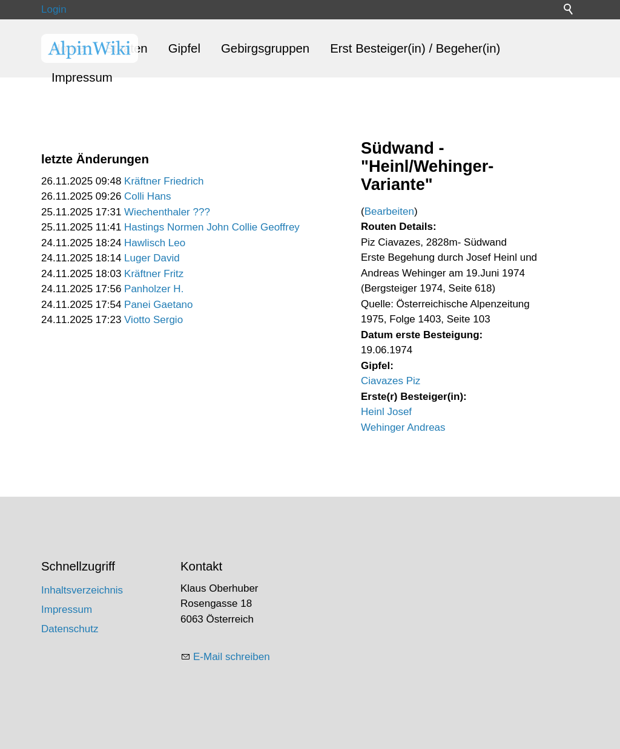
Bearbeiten (389, 211)
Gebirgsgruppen (265, 48)
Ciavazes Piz (390, 381)
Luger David (152, 258)
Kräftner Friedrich (163, 181)
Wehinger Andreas (403, 427)
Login (54, 9)
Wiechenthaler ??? (167, 212)
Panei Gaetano (158, 304)
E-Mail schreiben (231, 656)
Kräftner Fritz (153, 274)
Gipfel (184, 48)
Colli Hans (147, 196)
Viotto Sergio (153, 319)
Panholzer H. (153, 289)
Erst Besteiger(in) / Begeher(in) (415, 48)
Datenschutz (70, 629)
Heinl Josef (386, 411)
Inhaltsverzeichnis (82, 590)
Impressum (82, 77)
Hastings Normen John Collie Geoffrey (212, 227)
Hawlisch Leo (154, 243)
